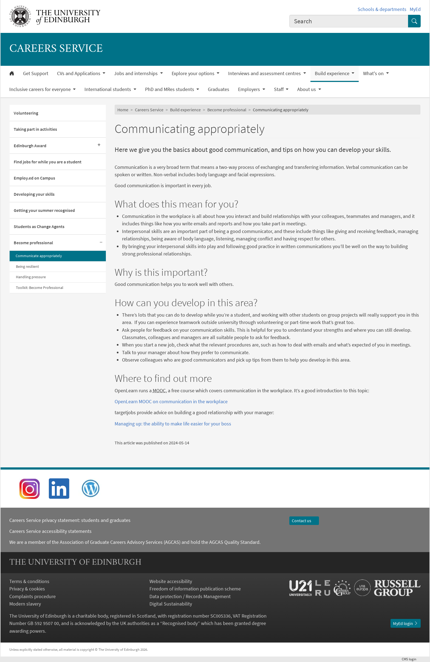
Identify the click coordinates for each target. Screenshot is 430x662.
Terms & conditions (29, 581)
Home (122, 109)
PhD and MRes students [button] (170, 89)
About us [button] (307, 89)
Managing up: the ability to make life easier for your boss (173, 424)
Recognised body (180, 623)
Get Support (35, 73)
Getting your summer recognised (44, 210)
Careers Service (149, 109)
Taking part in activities (35, 129)
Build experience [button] (332, 73)
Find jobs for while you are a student (47, 161)
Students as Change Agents (39, 226)
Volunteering (26, 113)
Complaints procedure (32, 596)
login (411, 659)
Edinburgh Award (30, 145)
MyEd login (405, 623)
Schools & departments (382, 9)
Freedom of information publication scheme (195, 589)
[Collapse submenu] (101, 243)
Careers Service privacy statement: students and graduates (70, 520)
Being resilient (27, 266)
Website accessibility (170, 581)
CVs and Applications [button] (79, 73)
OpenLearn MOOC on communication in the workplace (171, 401)
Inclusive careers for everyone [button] (40, 89)
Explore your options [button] (194, 73)
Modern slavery (25, 604)
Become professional (33, 242)
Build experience (185, 109)
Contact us (304, 520)
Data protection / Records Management (190, 596)
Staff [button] (279, 89)
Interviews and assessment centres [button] (265, 73)
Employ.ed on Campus (34, 178)
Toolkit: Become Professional (39, 287)
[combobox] (348, 21)
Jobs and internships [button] (136, 73)
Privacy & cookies (27, 589)
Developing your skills (34, 194)
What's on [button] (374, 73)
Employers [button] (249, 89)
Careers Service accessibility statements (50, 531)
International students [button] (108, 89)
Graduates (218, 89)
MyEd (415, 9)
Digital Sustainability (170, 604)
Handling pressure (31, 276)
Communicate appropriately (39, 255)
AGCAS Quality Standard (234, 542)
